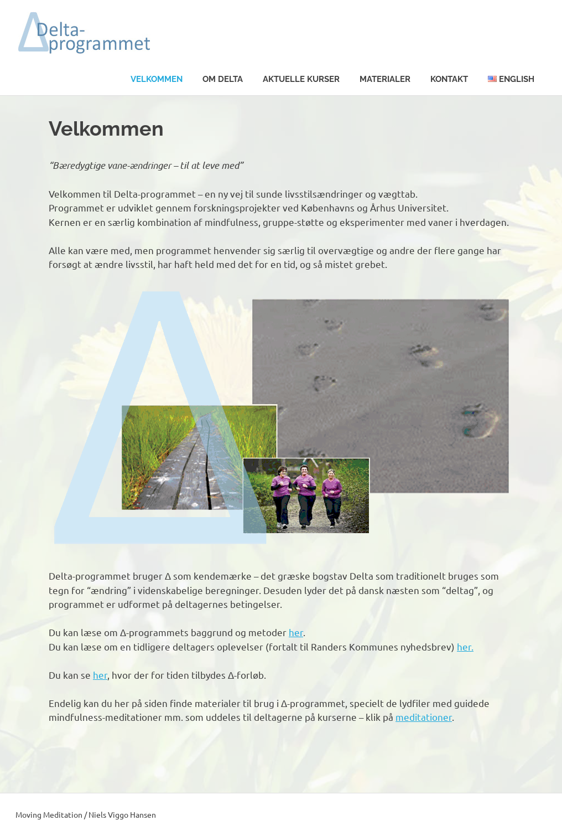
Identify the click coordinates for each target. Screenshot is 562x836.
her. (465, 646)
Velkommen (157, 79)
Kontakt (449, 79)
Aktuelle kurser (301, 79)
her (296, 632)
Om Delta (222, 79)
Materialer (385, 79)
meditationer (424, 717)
